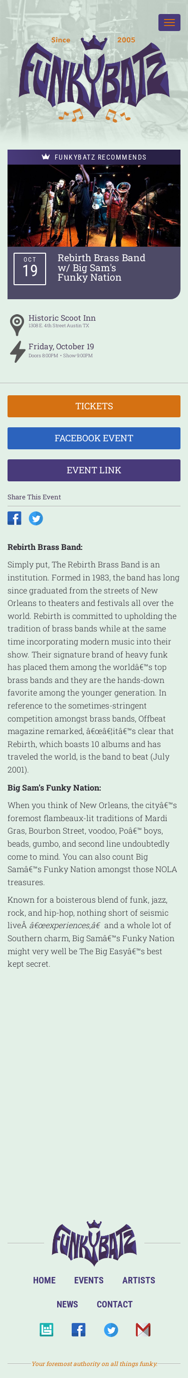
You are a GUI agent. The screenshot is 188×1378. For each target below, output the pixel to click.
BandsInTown (46, 1332)
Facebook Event (94, 438)
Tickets (94, 406)
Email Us (142, 1332)
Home (44, 1280)
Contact (115, 1304)
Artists (138, 1280)
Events (89, 1280)
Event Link (94, 470)
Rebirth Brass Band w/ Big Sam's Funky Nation (101, 267)
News (67, 1304)
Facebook (78, 1332)
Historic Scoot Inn (62, 318)
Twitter (110, 1332)
